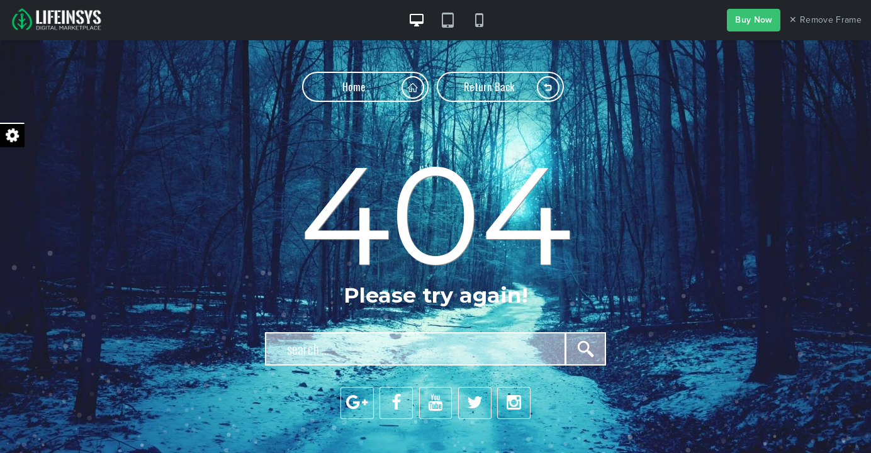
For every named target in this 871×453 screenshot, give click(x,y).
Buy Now (753, 19)
